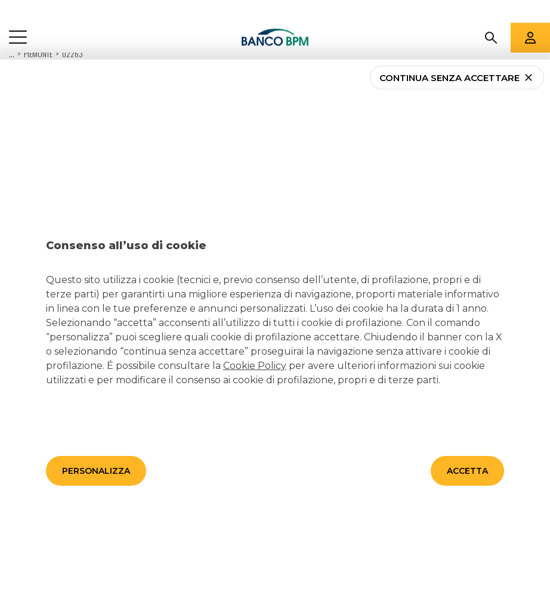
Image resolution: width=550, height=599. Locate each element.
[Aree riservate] (530, 15)
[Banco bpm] (275, 15)
